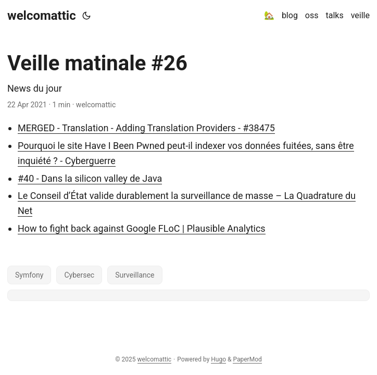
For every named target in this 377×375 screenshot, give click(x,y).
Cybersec (79, 275)
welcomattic (41, 15)
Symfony (29, 275)
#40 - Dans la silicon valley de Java (90, 178)
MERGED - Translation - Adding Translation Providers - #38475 (146, 127)
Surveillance (134, 275)
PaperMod (247, 359)
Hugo (218, 359)
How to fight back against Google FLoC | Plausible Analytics (142, 228)
